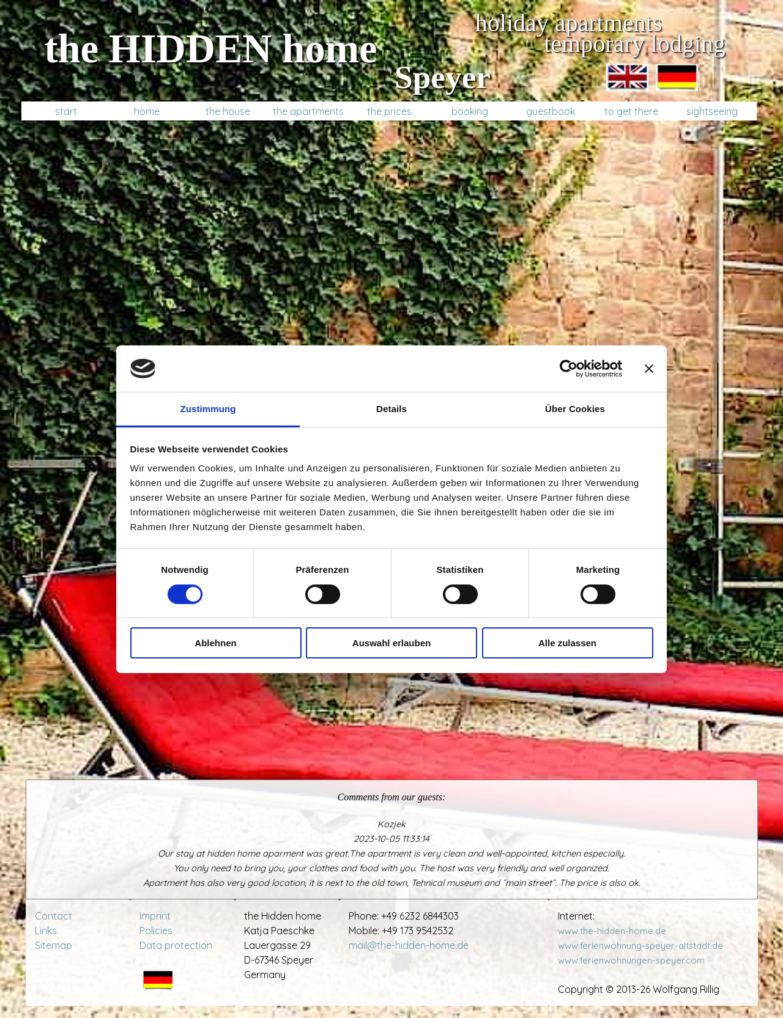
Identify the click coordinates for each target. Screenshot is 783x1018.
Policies (156, 930)
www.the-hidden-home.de (612, 931)
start (66, 111)
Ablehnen (215, 643)
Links (46, 930)
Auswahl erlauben (391, 643)
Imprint (155, 916)
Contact (53, 916)
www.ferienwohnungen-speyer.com (631, 960)
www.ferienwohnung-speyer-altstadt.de (643, 945)
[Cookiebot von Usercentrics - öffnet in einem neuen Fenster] (568, 369)
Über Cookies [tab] (575, 409)
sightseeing (712, 111)
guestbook (550, 111)
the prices (389, 111)
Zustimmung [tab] (208, 409)
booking (469, 111)
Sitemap (53, 945)
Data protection (175, 945)
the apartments (308, 111)
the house (228, 111)
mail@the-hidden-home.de (409, 945)
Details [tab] (391, 409)
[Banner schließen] (649, 368)
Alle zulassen (567, 643)
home (147, 111)
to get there (631, 111)
